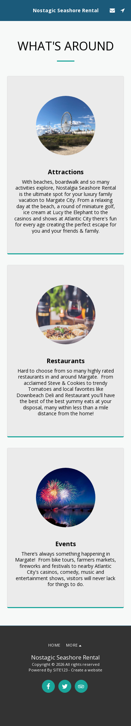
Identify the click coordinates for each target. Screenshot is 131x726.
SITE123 (60, 669)
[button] (8, 10)
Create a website (86, 669)
